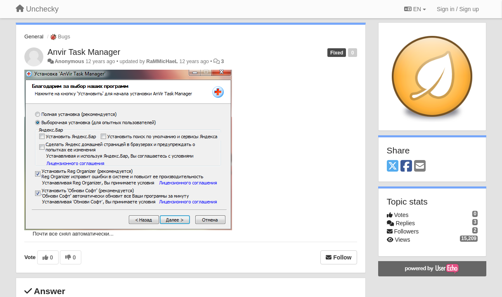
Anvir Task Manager (83, 52)
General (33, 36)
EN (415, 9)
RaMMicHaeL (162, 61)
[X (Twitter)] (392, 166)
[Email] (420, 166)
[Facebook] (406, 166)
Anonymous (69, 61)
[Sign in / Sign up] (457, 9)
